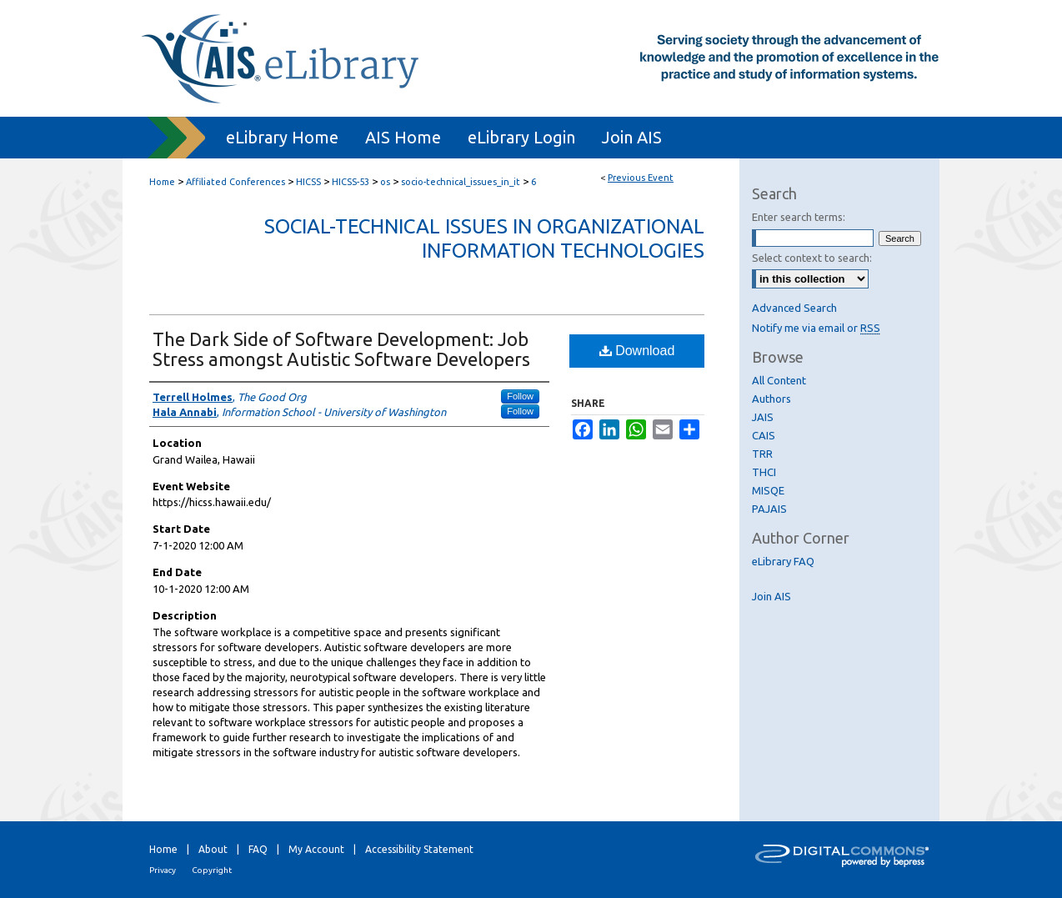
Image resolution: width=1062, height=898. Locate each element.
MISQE (768, 490)
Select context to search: (812, 257)
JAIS (763, 417)
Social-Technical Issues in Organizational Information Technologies (484, 238)
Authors (771, 398)
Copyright (212, 870)
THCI (764, 472)
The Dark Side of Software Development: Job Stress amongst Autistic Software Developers (341, 349)
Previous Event (641, 178)
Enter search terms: (798, 217)
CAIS (763, 435)
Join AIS (771, 596)
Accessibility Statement (419, 849)
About (213, 849)
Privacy (162, 870)
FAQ (258, 849)
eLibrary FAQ (783, 561)
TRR (762, 453)
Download (637, 351)
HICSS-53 (352, 182)
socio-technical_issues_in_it (462, 182)
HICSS (309, 182)
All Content (779, 380)
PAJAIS (769, 508)
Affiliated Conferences (237, 182)
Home (162, 182)
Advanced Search (794, 308)
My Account (316, 849)
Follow (520, 396)
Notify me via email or (816, 328)
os (386, 182)
